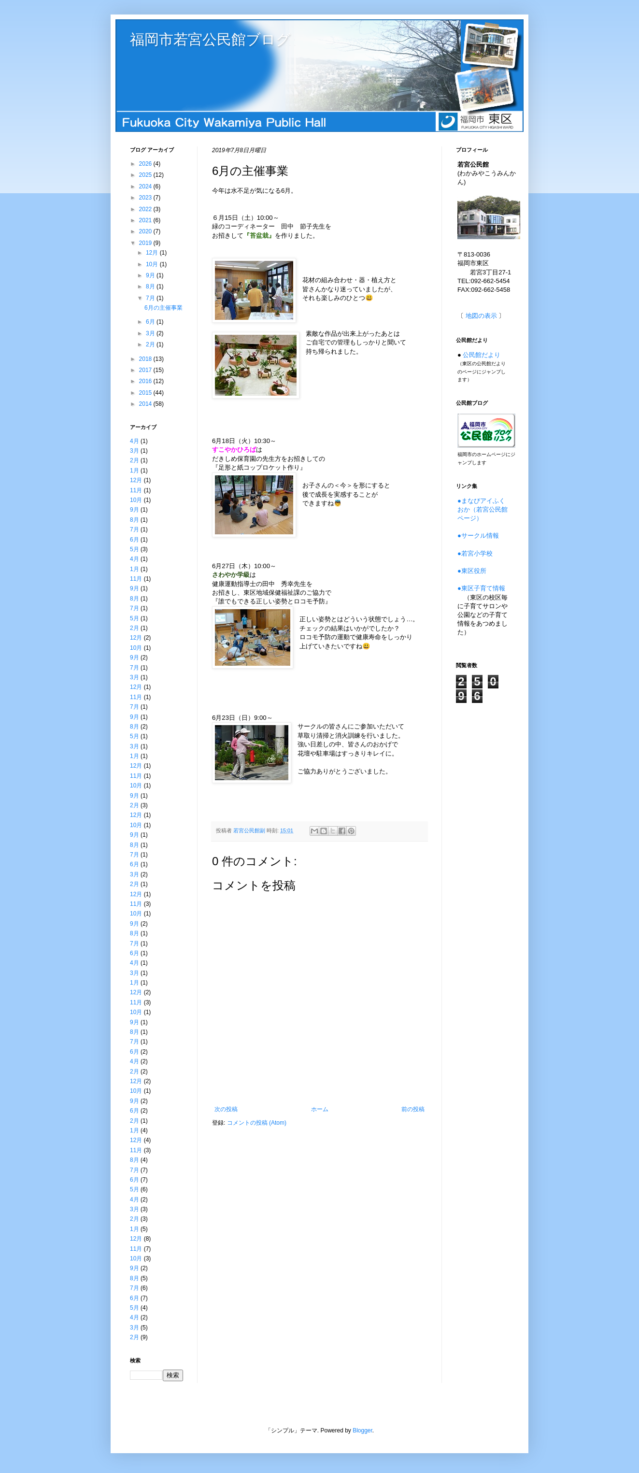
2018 (146, 359)
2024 (146, 186)
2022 (146, 209)
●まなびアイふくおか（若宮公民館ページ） (482, 509)
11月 (136, 490)
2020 (146, 231)
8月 (151, 286)
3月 (151, 333)
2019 (146, 243)
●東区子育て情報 (481, 588)
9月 (151, 275)
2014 (146, 403)
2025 (146, 175)
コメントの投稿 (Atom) (256, 1122)
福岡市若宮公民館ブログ (210, 39)
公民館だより (481, 354)
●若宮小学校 (475, 553)
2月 (151, 344)
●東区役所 (471, 570)
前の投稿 (413, 1109)
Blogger (362, 1430)
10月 (153, 264)
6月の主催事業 (163, 307)
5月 (134, 549)
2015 (146, 392)
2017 (146, 370)
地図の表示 (481, 315)
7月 (151, 298)
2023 (146, 197)
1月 (134, 470)
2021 (146, 220)
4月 (134, 441)
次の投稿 (226, 1109)
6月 (151, 321)
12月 (153, 252)
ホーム (319, 1109)
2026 (146, 163)
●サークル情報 (478, 535)
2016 (146, 381)
